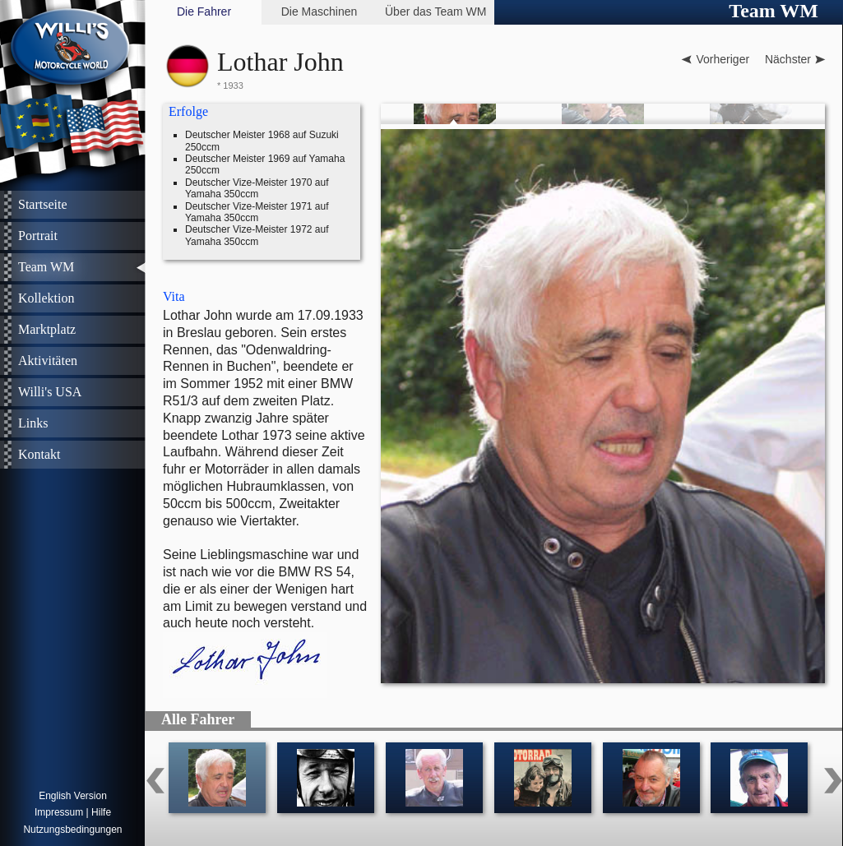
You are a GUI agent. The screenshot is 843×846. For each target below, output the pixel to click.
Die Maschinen (319, 11)
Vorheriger (722, 59)
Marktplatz (47, 329)
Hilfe (101, 812)
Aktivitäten (47, 361)
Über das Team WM (435, 11)
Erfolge (188, 111)
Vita (174, 296)
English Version (73, 796)
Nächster (788, 59)
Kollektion (46, 298)
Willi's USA (49, 392)
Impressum (59, 812)
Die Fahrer (204, 11)
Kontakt (39, 454)
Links (33, 423)
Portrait (38, 236)
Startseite (42, 204)
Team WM (46, 267)
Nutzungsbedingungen (72, 829)
